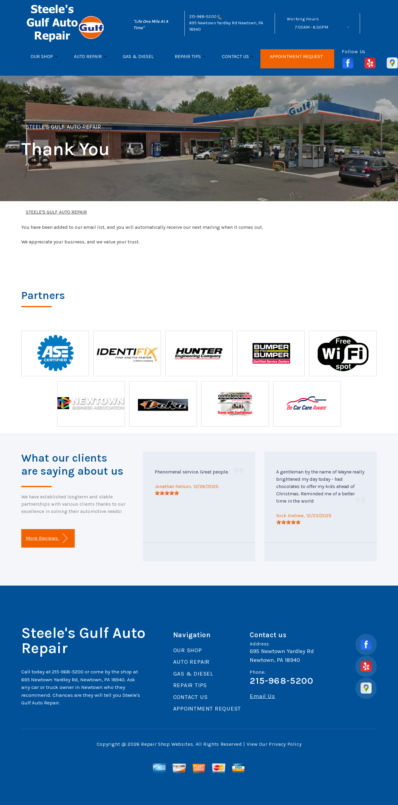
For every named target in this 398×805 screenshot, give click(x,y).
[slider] (167, 492)
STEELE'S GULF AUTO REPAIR (63, 126)
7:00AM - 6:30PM (311, 27)
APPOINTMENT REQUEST (296, 56)
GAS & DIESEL (138, 56)
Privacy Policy (285, 744)
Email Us (262, 696)
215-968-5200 (203, 16)
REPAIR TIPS (188, 56)
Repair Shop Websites (167, 744)
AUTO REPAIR (88, 56)
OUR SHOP (42, 56)
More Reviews (46, 538)
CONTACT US (235, 56)
